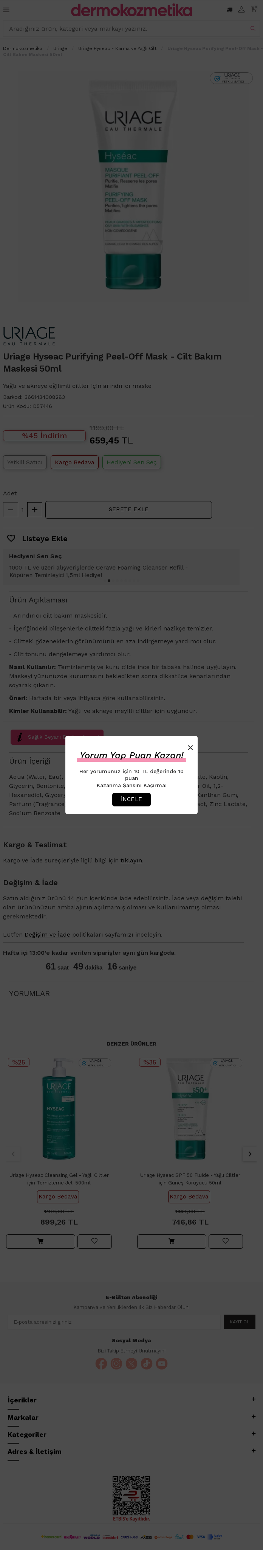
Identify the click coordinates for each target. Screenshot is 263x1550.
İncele (131, 799)
